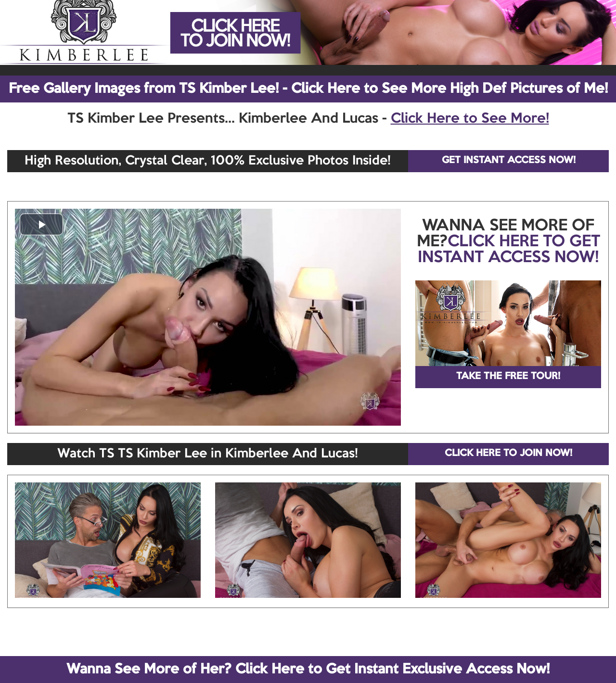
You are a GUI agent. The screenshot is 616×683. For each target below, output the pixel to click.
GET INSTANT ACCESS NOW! (509, 160)
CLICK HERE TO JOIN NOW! (508, 453)
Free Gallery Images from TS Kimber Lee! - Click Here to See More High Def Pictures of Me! (308, 89)
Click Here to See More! (470, 119)
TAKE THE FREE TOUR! (508, 376)
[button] (41, 224)
